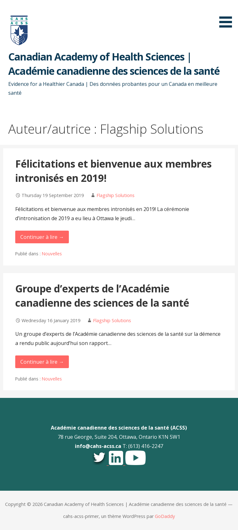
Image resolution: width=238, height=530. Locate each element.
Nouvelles (52, 254)
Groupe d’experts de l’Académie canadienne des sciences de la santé (102, 296)
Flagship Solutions (115, 195)
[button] (228, 15)
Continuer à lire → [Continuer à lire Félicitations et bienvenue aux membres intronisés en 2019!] (42, 236)
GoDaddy (165, 516)
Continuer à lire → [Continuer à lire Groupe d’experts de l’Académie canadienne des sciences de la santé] (42, 361)
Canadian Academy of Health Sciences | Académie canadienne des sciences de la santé (114, 64)
